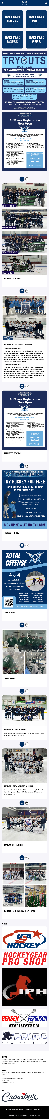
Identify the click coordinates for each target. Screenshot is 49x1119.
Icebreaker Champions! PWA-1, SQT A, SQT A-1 (20, 911)
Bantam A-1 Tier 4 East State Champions (19, 786)
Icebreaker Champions (12, 278)
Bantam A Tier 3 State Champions (16, 729)
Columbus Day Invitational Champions (18, 344)
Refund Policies (13, 1115)
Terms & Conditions (35, 1115)
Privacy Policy (23, 1115)
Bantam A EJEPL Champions (13, 845)
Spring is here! (9, 678)
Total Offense (9, 612)
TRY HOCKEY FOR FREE (11, 533)
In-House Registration (12, 453)
